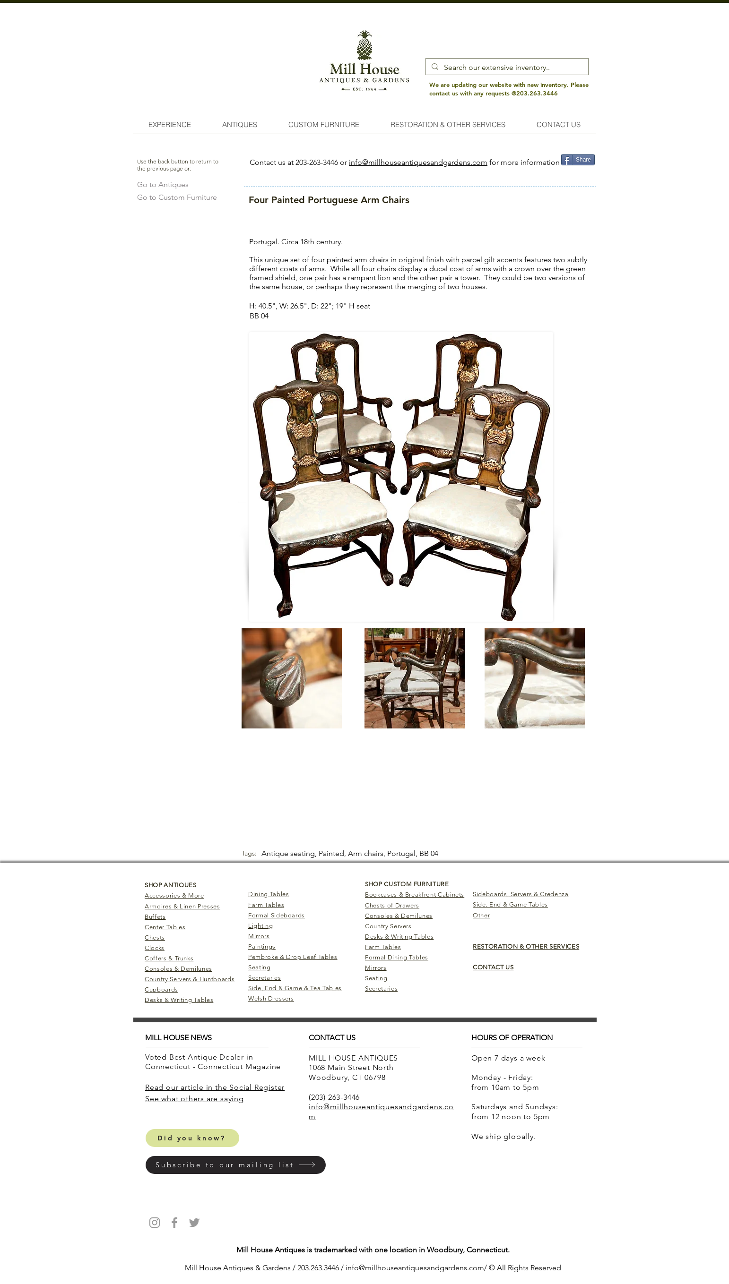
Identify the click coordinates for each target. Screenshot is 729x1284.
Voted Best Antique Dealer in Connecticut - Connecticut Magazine (214, 1062)
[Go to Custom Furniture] (177, 197)
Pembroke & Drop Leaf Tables (293, 956)
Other (481, 915)
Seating (259, 967)
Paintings (262, 946)
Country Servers (388, 926)
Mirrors (259, 936)
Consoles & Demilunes (178, 968)
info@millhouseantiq (380, 1267)
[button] (236, 1165)
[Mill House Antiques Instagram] (155, 1223)
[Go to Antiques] (163, 184)
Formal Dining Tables (396, 957)
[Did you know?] (192, 1138)
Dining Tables (268, 894)
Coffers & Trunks (169, 958)
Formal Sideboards (276, 915)
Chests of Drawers (392, 905)
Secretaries (264, 977)
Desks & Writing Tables (179, 999)
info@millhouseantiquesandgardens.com (418, 162)
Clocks (155, 947)
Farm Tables (266, 904)
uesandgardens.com (449, 1267)
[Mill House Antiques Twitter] (194, 1223)
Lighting (260, 925)
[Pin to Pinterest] (577, 174)
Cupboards (161, 989)
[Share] (578, 159)
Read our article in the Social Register (215, 1087)
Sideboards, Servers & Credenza (521, 894)
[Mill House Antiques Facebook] (174, 1223)
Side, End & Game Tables (510, 904)
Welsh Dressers (271, 998)
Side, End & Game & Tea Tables (295, 988)
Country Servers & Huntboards (189, 979)
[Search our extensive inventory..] (506, 68)
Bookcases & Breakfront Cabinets (414, 894)
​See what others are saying (194, 1098)
